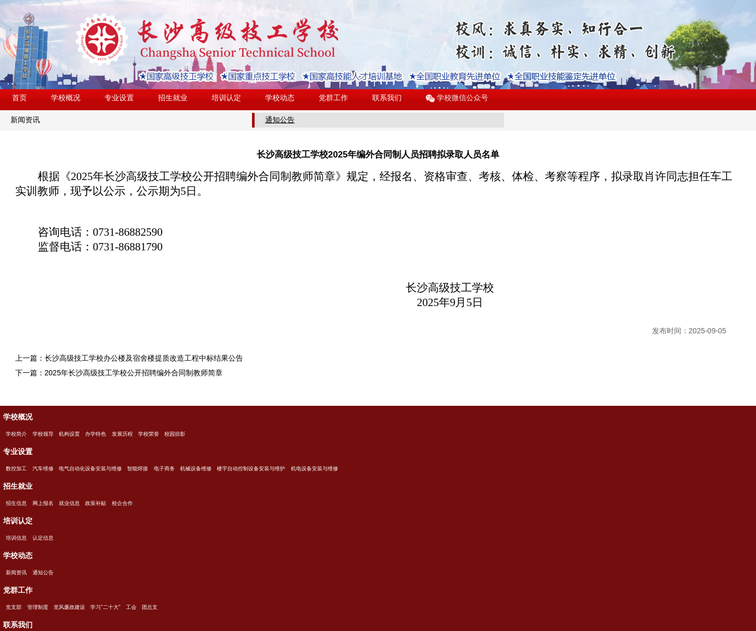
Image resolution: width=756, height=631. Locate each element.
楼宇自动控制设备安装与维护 (251, 468)
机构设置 (69, 434)
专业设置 (119, 97)
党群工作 (333, 97)
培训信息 (16, 538)
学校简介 (16, 434)
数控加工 (16, 468)
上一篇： (129, 358)
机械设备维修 (196, 468)
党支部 (14, 607)
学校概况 (65, 97)
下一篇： (119, 373)
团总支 (150, 607)
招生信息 (16, 503)
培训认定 (226, 97)
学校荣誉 (148, 434)
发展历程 (122, 434)
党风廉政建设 (69, 607)
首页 (19, 97)
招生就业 (172, 97)
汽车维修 (43, 468)
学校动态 (280, 97)
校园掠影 (174, 434)
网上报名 (43, 503)
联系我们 (387, 97)
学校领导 (43, 434)
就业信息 (69, 503)
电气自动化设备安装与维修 (90, 468)
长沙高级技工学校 (207, 39)
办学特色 (95, 434)
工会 (131, 607)
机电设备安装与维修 (314, 468)
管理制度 (37, 607)
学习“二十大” (105, 607)
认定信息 (43, 538)
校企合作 (122, 503)
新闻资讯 (25, 119)
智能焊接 (137, 468)
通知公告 (280, 119)
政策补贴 (95, 503)
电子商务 (164, 468)
